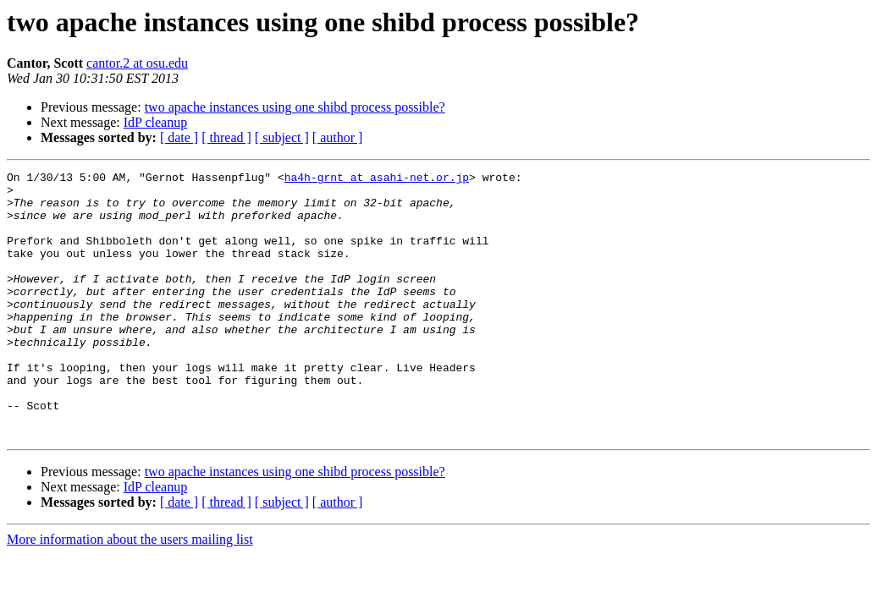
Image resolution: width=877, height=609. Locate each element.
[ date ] (179, 137)
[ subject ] (282, 137)
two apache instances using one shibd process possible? (295, 107)
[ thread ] (226, 137)
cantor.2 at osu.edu (137, 63)
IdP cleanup (155, 122)
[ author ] (337, 137)
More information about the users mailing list (130, 592)
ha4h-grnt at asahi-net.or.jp (376, 179)
